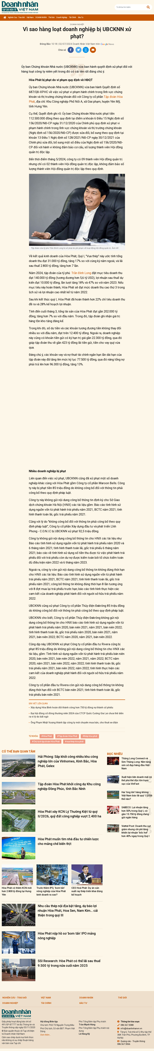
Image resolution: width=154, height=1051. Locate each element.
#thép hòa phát (90, 736)
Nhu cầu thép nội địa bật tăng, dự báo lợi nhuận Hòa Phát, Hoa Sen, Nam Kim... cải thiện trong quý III (68, 910)
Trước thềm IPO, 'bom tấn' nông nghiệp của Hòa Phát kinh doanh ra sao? (51, 891)
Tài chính (72, 17)
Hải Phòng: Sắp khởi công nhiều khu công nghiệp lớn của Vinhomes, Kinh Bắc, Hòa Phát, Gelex (68, 761)
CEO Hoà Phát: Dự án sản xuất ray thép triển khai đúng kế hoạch (87, 891)
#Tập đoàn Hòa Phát (67, 736)
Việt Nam (30, 17)
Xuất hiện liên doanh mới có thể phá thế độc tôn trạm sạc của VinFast (137, 780)
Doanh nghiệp (61, 17)
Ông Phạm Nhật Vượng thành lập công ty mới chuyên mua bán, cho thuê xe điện (74, 722)
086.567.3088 (125, 1025)
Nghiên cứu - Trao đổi (16, 17)
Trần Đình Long (81, 273)
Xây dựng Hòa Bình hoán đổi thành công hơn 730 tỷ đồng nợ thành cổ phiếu (72, 707)
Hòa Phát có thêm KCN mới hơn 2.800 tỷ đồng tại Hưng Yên (17, 891)
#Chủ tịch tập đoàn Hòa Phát (46, 741)
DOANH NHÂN (40, 17)
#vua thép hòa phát (74, 741)
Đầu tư (80, 17)
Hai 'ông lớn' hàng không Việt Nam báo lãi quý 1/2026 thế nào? (137, 795)
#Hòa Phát (46, 736)
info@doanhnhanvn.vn (129, 1028)
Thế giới (51, 17)
